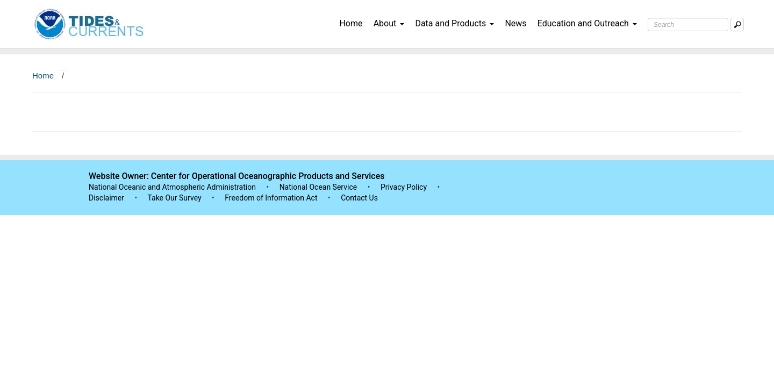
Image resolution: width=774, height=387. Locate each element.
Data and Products (454, 23)
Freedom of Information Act (271, 198)
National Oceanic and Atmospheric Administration (172, 187)
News (515, 23)
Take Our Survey (175, 198)
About (389, 23)
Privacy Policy (404, 187)
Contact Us (359, 198)
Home (350, 23)
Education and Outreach (587, 23)
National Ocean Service (318, 187)
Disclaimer (106, 198)
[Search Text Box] (688, 24)
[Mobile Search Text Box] (737, 24)
